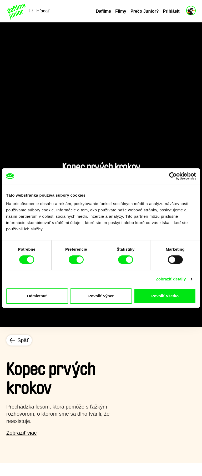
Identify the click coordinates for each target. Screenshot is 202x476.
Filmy (120, 11)
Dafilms (103, 11)
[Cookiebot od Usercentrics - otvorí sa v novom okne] (173, 176)
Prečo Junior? (144, 11)
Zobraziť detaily (171, 279)
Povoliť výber (101, 296)
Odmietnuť (37, 296)
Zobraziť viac (21, 433)
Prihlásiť (171, 11)
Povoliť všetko (165, 296)
